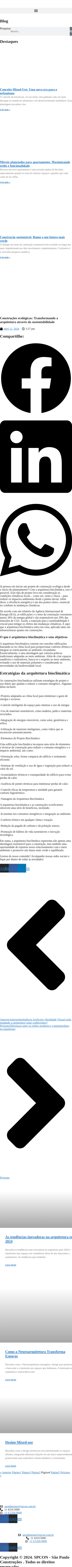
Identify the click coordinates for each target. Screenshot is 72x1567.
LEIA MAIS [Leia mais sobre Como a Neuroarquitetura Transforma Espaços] (10, 1380)
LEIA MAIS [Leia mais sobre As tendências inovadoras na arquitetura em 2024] (10, 1265)
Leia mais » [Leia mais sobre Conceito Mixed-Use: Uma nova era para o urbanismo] (5, 109)
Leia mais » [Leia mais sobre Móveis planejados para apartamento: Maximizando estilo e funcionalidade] (5, 182)
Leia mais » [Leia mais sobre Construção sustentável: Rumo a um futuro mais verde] (5, 257)
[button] (36, 10)
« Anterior (5, 1472)
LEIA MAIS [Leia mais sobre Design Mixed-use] (10, 1466)
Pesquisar (5, 28)
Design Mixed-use (19, 1442)
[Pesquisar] (71, 31)
